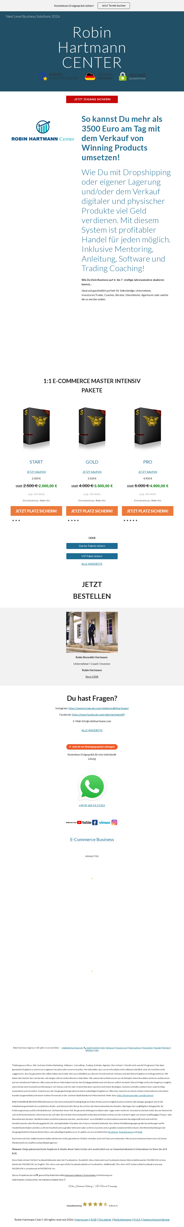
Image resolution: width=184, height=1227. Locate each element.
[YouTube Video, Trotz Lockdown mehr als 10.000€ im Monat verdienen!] (92, 339)
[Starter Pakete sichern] (91, 546)
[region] (92, 5)
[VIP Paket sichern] (91, 556)
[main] (92, 47)
